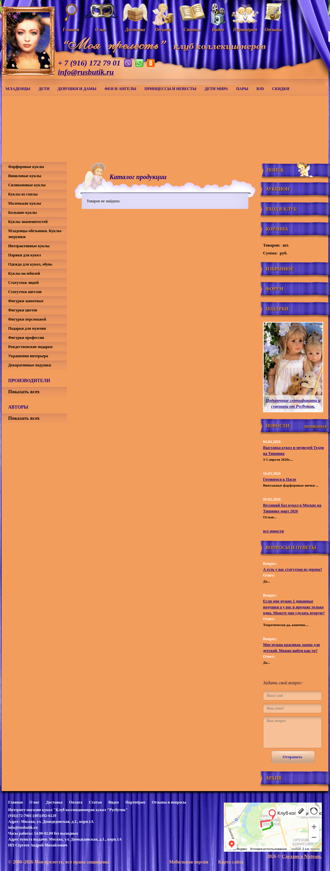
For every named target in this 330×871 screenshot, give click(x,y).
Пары (242, 88)
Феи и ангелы (120, 88)
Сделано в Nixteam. (302, 856)
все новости (273, 531)
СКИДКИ (280, 88)
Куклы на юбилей (24, 273)
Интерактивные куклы (29, 246)
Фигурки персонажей (27, 319)
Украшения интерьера (28, 356)
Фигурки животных (25, 301)
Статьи (95, 802)
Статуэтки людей (23, 282)
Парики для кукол (24, 255)
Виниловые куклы (24, 176)
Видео (113, 802)
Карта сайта (230, 862)
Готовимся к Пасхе (279, 479)
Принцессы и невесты (170, 88)
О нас (34, 802)
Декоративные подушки (29, 365)
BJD (260, 88)
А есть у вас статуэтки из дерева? (292, 569)
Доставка (54, 802)
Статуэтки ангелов (24, 291)
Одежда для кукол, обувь (30, 264)
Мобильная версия (188, 862)
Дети (44, 88)
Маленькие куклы (24, 203)
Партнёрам (135, 802)
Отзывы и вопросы (169, 802)
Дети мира (216, 88)
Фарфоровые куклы (26, 166)
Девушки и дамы (77, 88)
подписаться (316, 426)
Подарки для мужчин (27, 328)
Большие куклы (22, 212)
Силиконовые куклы (27, 185)
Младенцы (18, 88)
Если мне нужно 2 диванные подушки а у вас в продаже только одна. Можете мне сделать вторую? (294, 607)
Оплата (75, 802)
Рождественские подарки (30, 346)
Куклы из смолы (23, 194)
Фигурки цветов (22, 310)
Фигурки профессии (26, 337)
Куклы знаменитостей (28, 221)
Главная (15, 802)
